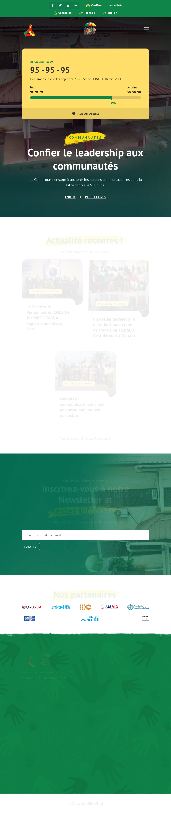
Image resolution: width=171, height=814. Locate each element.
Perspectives (95, 197)
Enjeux (70, 197)
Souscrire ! (30, 546)
